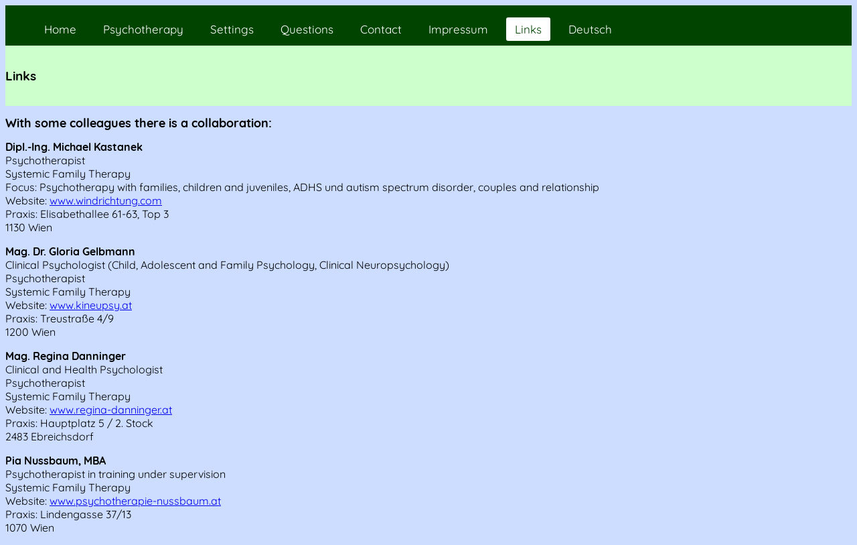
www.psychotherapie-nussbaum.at (135, 500)
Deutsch (590, 29)
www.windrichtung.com (106, 200)
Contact (381, 29)
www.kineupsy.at (91, 305)
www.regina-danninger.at (111, 409)
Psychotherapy (143, 29)
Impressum (458, 29)
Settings (232, 29)
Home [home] (60, 29)
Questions (307, 29)
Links (528, 29)
